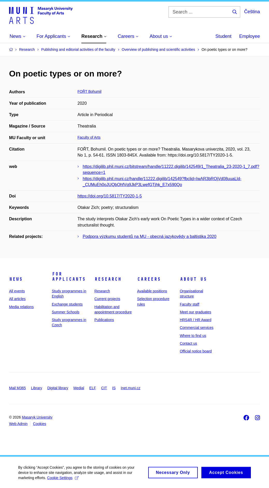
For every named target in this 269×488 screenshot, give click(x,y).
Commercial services (197, 328)
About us (193, 279)
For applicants (69, 276)
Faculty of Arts (89, 137)
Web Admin (18, 424)
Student (223, 36)
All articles (17, 299)
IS (114, 388)
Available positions (152, 291)
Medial (78, 388)
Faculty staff (189, 304)
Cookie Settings (63, 480)
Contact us (188, 343)
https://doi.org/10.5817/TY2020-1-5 (109, 196)
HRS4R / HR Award (195, 320)
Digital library (57, 388)
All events (17, 291)
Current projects (107, 299)
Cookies (39, 424)
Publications (104, 320)
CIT (104, 388)
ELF (92, 388)
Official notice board (196, 351)
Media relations (21, 307)
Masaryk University (37, 417)
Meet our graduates (195, 312)
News (16, 279)
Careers (149, 279)
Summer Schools (66, 312)
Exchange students (67, 304)
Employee (249, 36)
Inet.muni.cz (130, 388)
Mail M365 (17, 388)
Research (107, 279)
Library (36, 388)
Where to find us (193, 336)
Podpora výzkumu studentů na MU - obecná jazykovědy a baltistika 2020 (149, 236)
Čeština (252, 11)
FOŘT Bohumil (89, 91)
